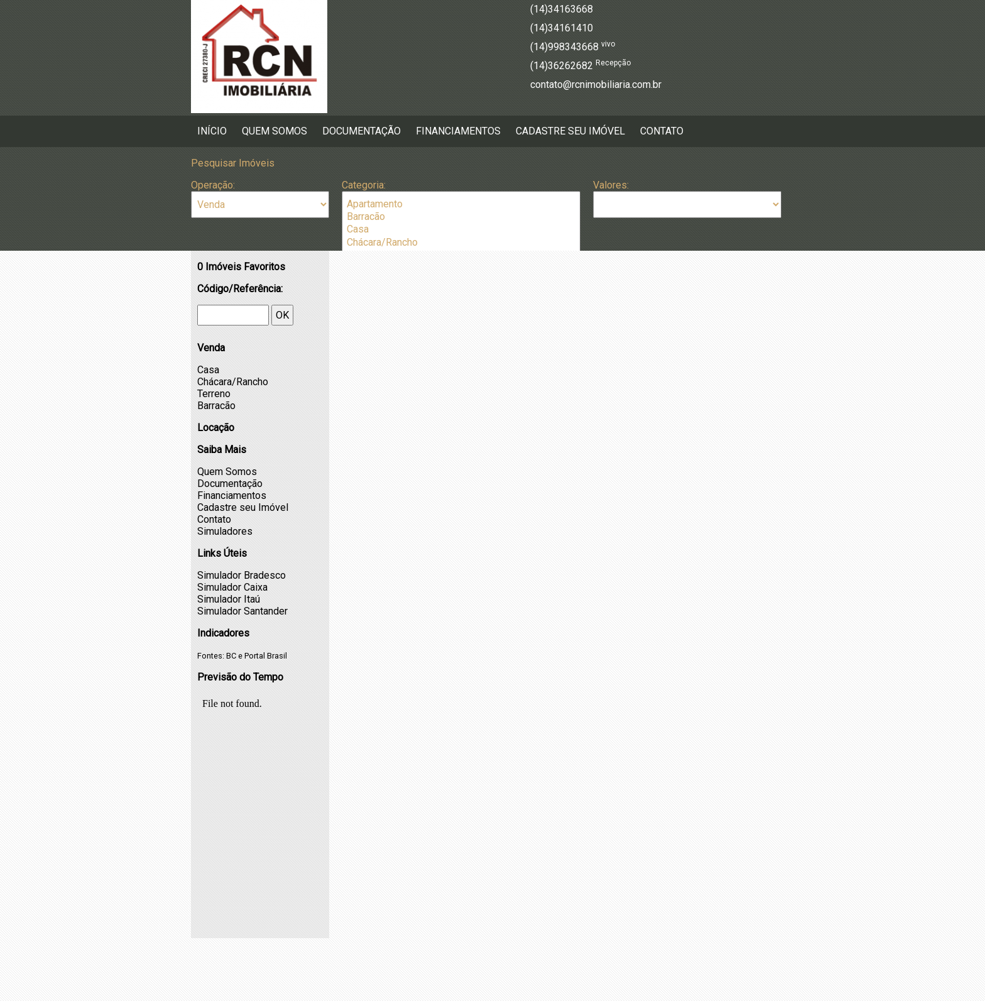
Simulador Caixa (232, 587)
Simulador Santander (242, 611)
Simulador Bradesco (241, 575)
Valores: (611, 185)
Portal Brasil (265, 655)
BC (231, 655)
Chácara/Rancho (461, 242)
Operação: (213, 185)
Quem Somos (274, 131)
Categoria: (364, 185)
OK (282, 315)
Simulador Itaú (228, 599)
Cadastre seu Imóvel (570, 131)
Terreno (214, 394)
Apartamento (461, 204)
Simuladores (225, 531)
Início (212, 131)
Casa (461, 229)
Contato (661, 131)
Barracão (461, 217)
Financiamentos (458, 131)
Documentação (361, 131)
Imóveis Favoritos (241, 267)
